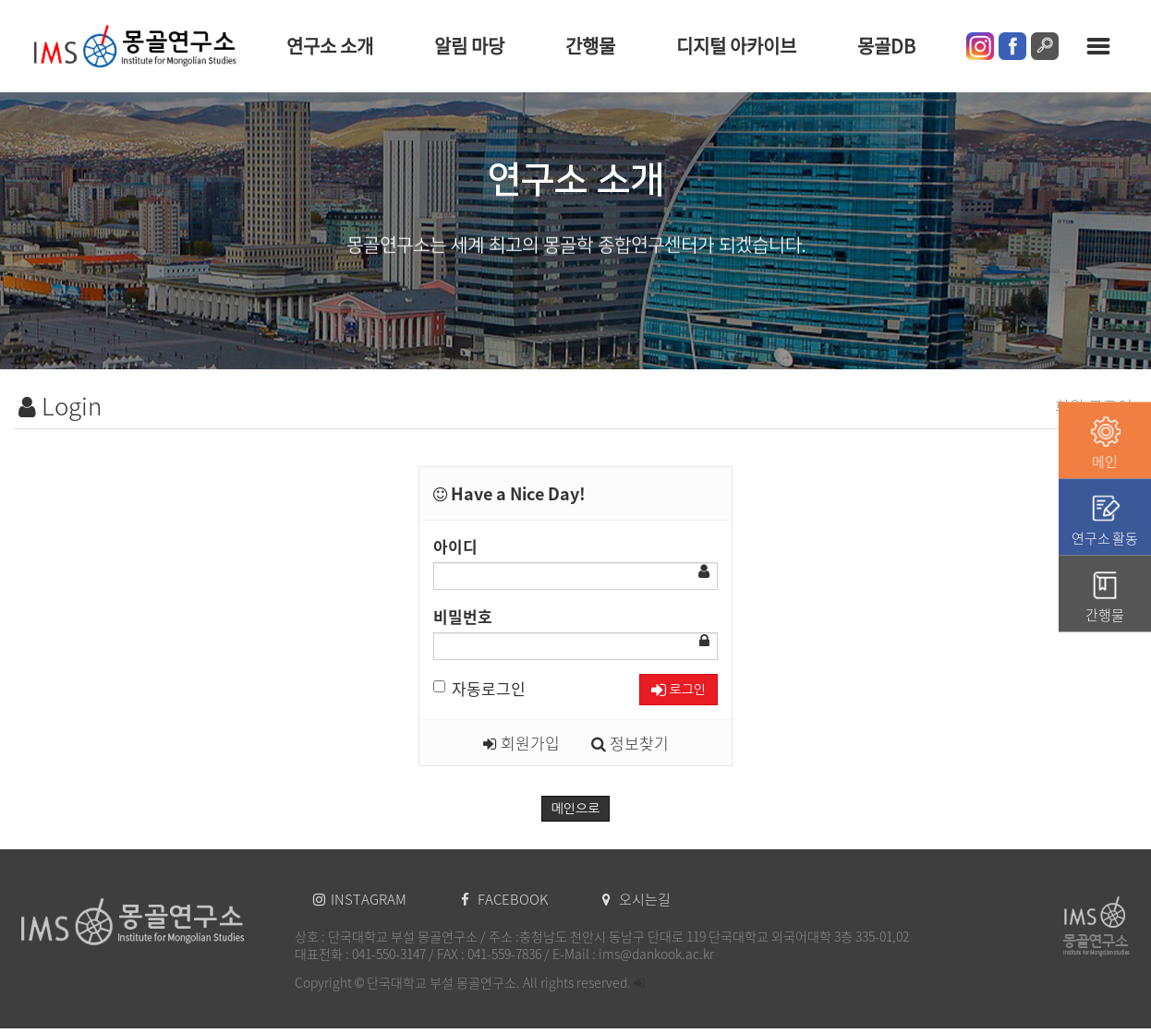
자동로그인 (479, 688)
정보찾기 (630, 742)
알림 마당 (469, 45)
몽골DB (886, 45)
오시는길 (636, 899)
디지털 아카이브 (736, 45)
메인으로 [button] (575, 808)
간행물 (590, 45)
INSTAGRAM (361, 899)
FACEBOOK (506, 899)
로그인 (678, 690)
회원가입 (521, 742)
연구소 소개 (329, 45)
